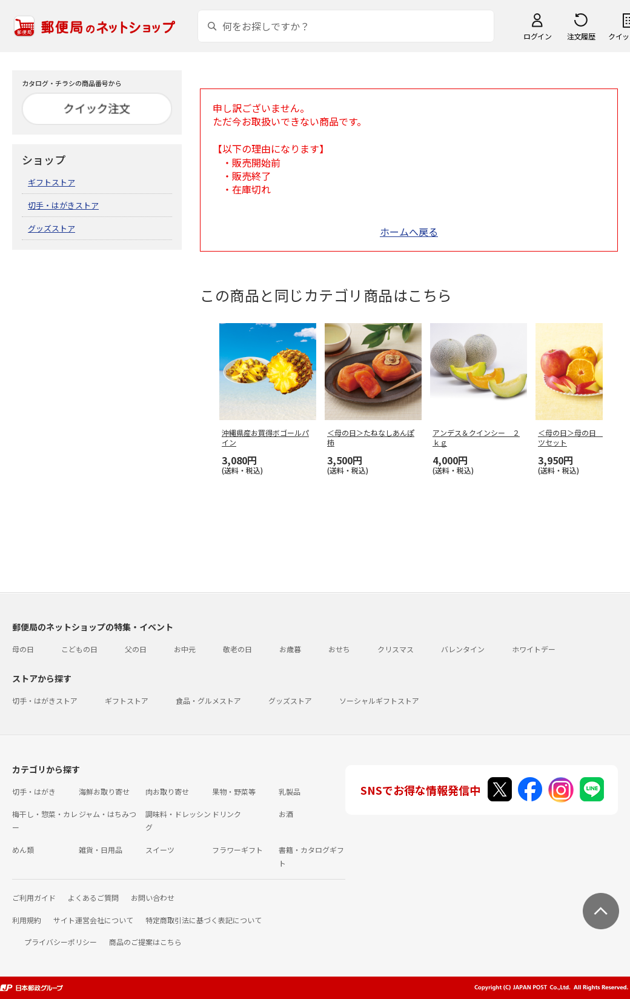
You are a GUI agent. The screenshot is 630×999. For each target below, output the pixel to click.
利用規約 (26, 920)
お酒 (286, 814)
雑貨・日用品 (100, 849)
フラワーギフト (237, 849)
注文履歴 (581, 36)
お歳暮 (290, 649)
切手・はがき (34, 791)
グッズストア (51, 228)
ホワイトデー (533, 649)
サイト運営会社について (93, 920)
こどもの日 (79, 649)
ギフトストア (51, 182)
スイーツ (159, 849)
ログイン (537, 36)
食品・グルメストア (208, 700)
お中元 (185, 649)
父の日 (136, 649)
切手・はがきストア (63, 205)
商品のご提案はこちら (145, 942)
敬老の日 (237, 649)
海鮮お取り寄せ (104, 791)
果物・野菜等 (234, 791)
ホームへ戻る (409, 231)
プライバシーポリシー (60, 942)
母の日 (23, 649)
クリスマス (395, 649)
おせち (339, 649)
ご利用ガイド (34, 897)
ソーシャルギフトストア (379, 700)
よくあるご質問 (93, 897)
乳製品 (289, 791)
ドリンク (226, 814)
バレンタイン (463, 649)
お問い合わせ (152, 897)
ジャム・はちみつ (107, 814)
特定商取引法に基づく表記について (203, 920)
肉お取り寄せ (167, 791)
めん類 (23, 849)
